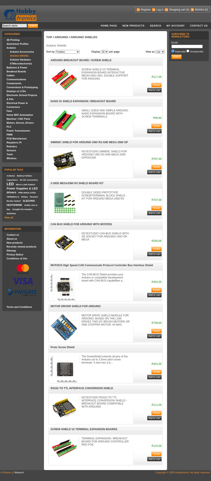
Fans (9, 111)
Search (155, 25)
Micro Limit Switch (25, 184)
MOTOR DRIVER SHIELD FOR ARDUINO (76, 306)
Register (146, 9)
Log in (160, 9)
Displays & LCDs (16, 91)
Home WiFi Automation (20, 115)
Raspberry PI (14, 142)
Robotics (12, 146)
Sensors (11, 150)
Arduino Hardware (20, 59)
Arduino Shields (19, 55)
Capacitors (12, 180)
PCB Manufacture (17, 138)
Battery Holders (24, 176)
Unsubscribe (196, 51)
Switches (11, 213)
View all (8, 217)
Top (49, 37)
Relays (24, 197)
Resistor (34, 197)
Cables (11, 75)
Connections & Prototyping (22, 87)
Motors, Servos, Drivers (20, 122)
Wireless (11, 158)
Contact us (199, 25)
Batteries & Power (17, 67)
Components (14, 83)
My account (176, 25)
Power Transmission (18, 130)
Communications (16, 79)
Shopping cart (177, 9)
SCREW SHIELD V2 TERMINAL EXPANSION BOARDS (84, 429)
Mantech (19, 472)
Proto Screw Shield (63, 347)
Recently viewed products (21, 246)
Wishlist (199, 9)
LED (10, 184)
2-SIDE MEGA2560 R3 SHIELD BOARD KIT (77, 183)
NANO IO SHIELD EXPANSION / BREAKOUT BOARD (83, 101)
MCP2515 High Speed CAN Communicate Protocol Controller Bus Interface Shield (102, 265)
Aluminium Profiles (18, 44)
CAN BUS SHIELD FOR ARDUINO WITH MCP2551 (81, 224)
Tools (10, 154)
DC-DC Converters (29, 180)
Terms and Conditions (19, 307)
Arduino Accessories (22, 51)
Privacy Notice (15, 254)
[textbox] (14, 25)
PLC (9, 126)
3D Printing (13, 40)
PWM (10, 134)
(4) (187, 9)
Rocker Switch (14, 201)
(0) (206, 9)
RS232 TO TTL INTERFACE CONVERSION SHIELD (82, 388)
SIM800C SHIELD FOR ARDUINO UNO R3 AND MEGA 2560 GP (89, 142)
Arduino (11, 47)
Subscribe (180, 51)
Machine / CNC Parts (18, 119)
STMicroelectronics (21, 63)
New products (133, 25)
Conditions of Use (17, 258)
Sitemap (11, 250)
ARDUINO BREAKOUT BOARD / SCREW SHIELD (81, 60)
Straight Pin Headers (22, 209)
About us (12, 238)
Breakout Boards (16, 71)
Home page (109, 25)
